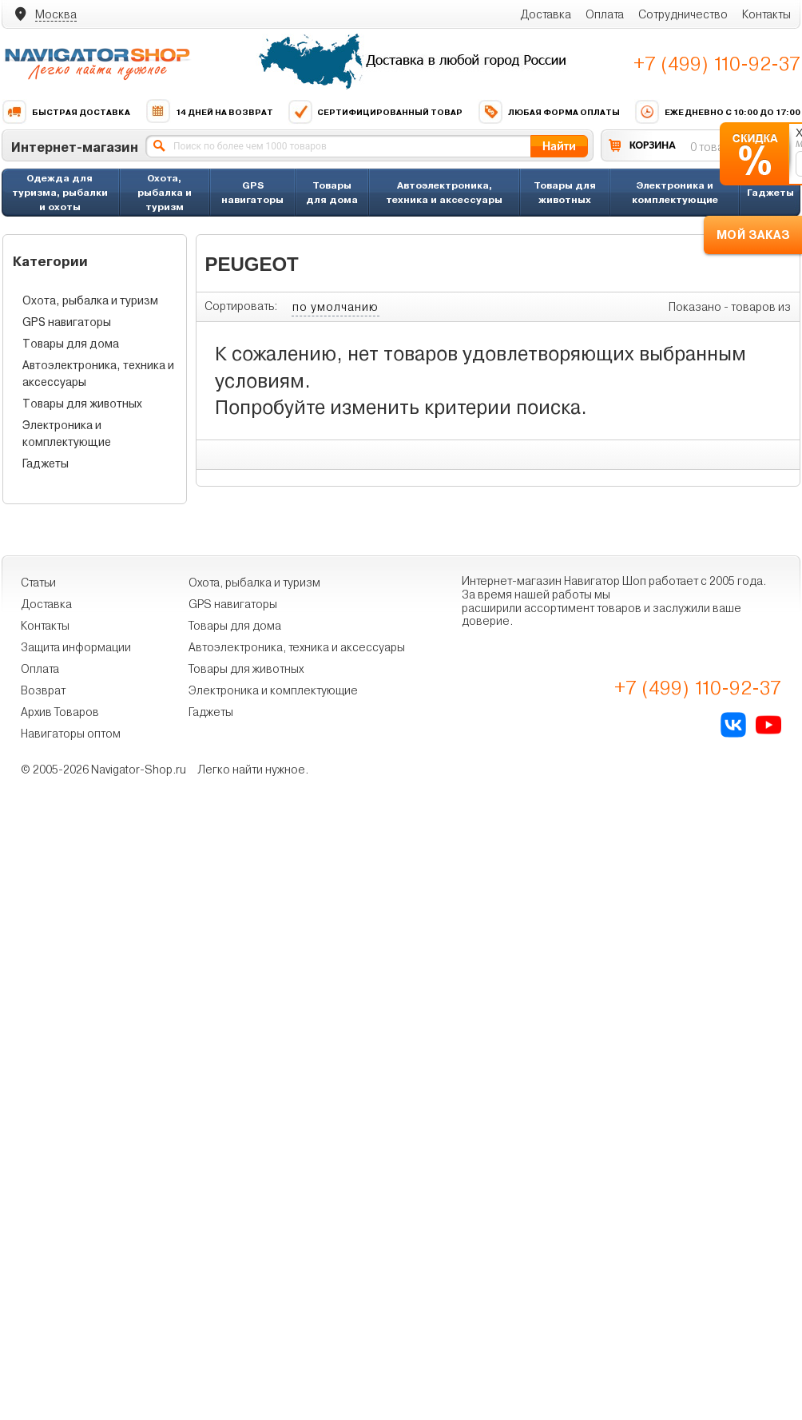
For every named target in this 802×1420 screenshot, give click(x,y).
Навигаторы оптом (71, 733)
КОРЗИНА (652, 145)
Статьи (38, 582)
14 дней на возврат (209, 112)
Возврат (43, 690)
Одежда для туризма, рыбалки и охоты (60, 192)
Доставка (545, 14)
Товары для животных (565, 192)
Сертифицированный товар (375, 112)
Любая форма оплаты (549, 112)
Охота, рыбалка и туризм (164, 192)
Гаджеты (770, 192)
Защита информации (76, 647)
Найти (559, 145)
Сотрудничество (683, 14)
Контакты (766, 14)
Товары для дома (332, 192)
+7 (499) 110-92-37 (716, 64)
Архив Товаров (60, 712)
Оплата (605, 14)
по (335, 306)
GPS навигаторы (252, 192)
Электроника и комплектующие (675, 192)
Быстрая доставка (66, 112)
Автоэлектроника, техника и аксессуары (444, 192)
